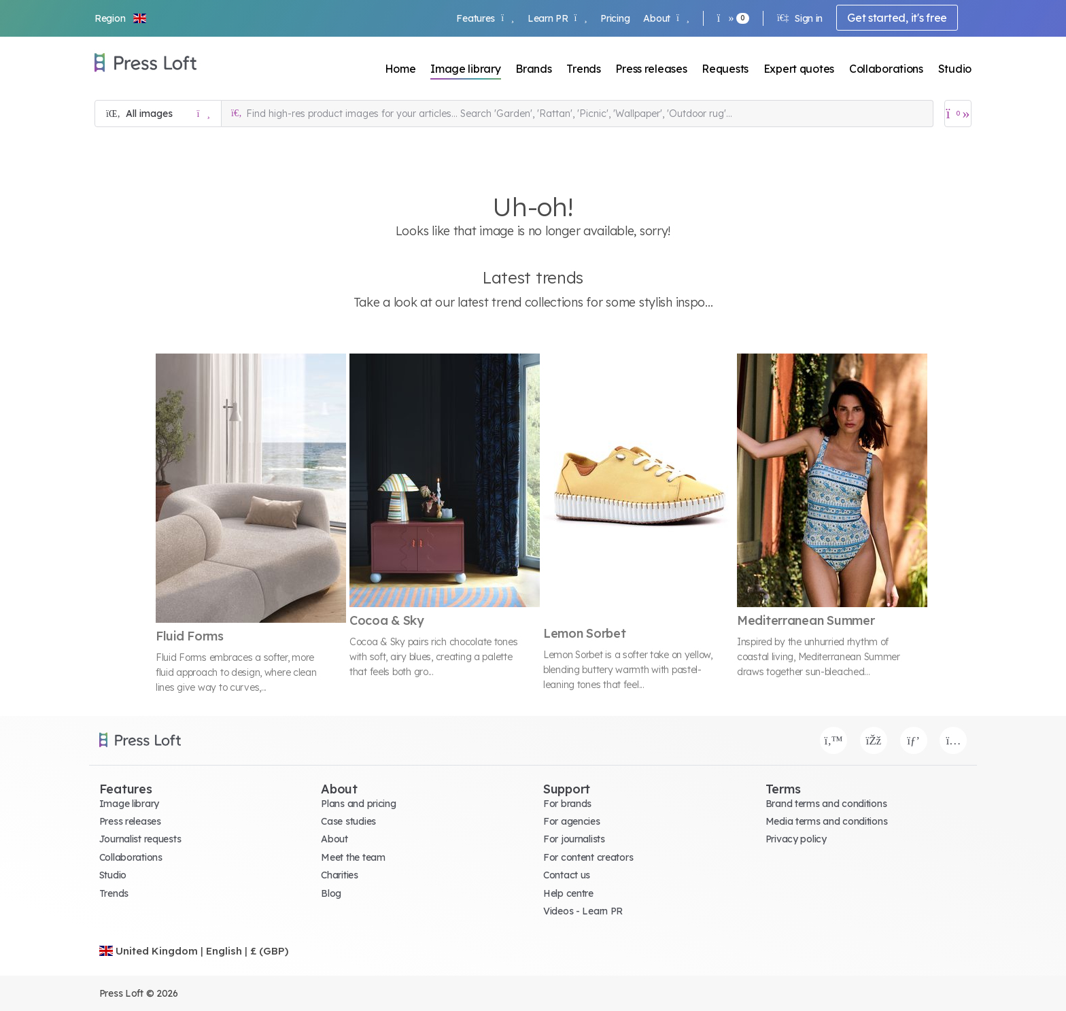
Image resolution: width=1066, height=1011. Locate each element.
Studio (955, 68)
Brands (533, 68)
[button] (121, 18)
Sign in (800, 18)
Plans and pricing (358, 804)
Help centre (568, 893)
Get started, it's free (897, 17)
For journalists (574, 839)
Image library (465, 68)
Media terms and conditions (827, 821)
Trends (583, 68)
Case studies (348, 821)
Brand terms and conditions (826, 804)
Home (400, 68)
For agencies (571, 821)
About (666, 18)
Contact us (566, 875)
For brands (567, 804)
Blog (331, 893)
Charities (339, 875)
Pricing (615, 18)
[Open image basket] (958, 113)
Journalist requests (140, 839)
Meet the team (353, 857)
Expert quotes (798, 68)
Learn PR (557, 18)
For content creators (588, 857)
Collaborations (886, 68)
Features (484, 18)
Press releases (651, 68)
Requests (725, 68)
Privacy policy (796, 839)
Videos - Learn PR (583, 911)
